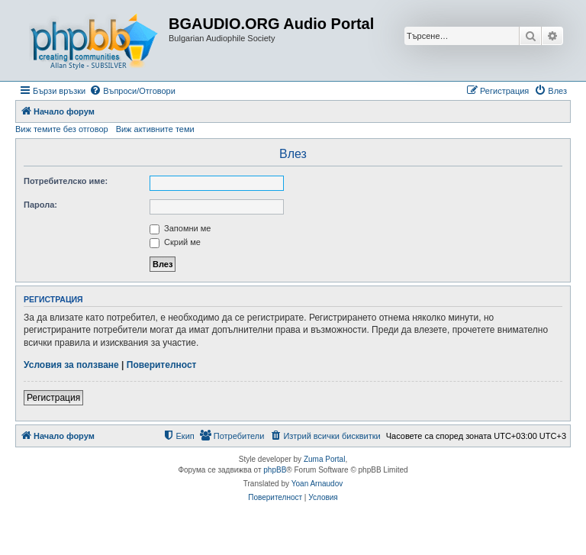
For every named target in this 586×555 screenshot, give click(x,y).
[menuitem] (132, 91)
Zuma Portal (324, 459)
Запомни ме (180, 228)
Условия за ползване (71, 365)
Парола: (40, 204)
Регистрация (53, 397)
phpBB (274, 470)
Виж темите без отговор (61, 129)
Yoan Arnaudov (317, 483)
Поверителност (162, 365)
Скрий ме (175, 242)
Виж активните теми (155, 129)
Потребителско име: (66, 181)
